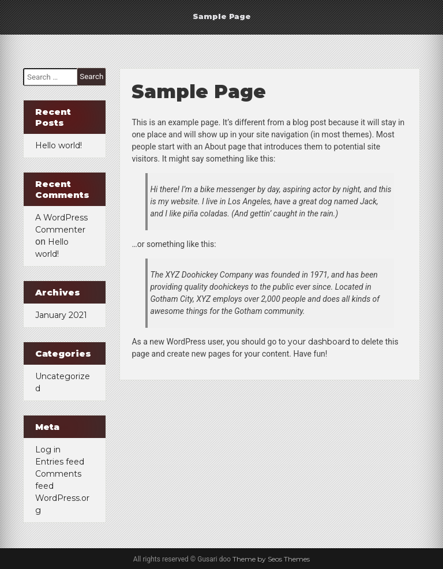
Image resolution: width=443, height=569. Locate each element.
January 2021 (61, 315)
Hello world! (58, 145)
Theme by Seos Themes (271, 559)
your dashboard (319, 341)
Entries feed (59, 461)
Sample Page (222, 16)
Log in (48, 449)
